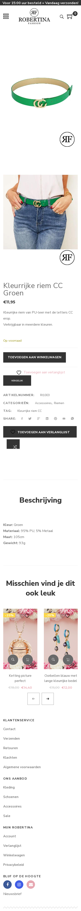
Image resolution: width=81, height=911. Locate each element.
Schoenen (11, 797)
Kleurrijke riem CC (29, 411)
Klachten (10, 757)
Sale (6, 816)
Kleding (9, 787)
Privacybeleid (13, 865)
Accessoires (43, 403)
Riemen (59, 403)
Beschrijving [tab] (40, 500)
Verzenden (11, 738)
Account (9, 836)
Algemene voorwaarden (22, 767)
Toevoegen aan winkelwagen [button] (27, 660)
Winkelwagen (14, 855)
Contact (9, 729)
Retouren (10, 748)
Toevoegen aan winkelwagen (34, 357)
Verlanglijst (12, 846)
